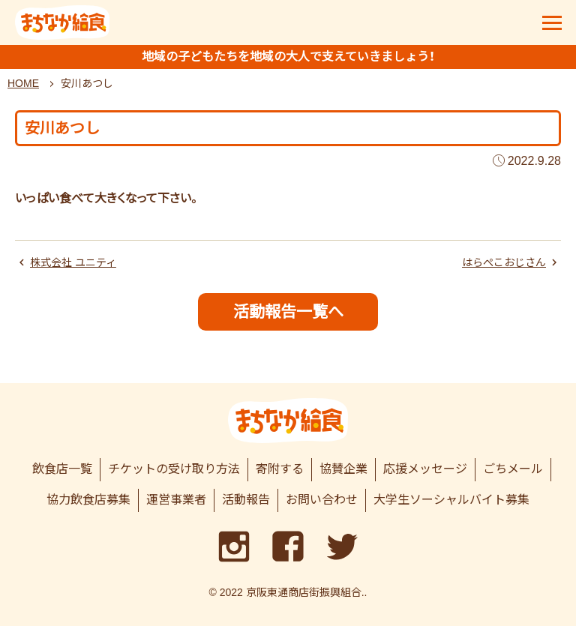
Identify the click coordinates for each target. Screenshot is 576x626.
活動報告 (246, 499)
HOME (23, 83)
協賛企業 (344, 469)
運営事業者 (176, 499)
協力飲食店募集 (88, 499)
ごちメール (513, 469)
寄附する (280, 469)
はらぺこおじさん (504, 262)
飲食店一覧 (62, 469)
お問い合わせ (322, 499)
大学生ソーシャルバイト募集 (452, 499)
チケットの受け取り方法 (174, 469)
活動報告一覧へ (288, 311)
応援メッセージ (425, 469)
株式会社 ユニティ (73, 262)
